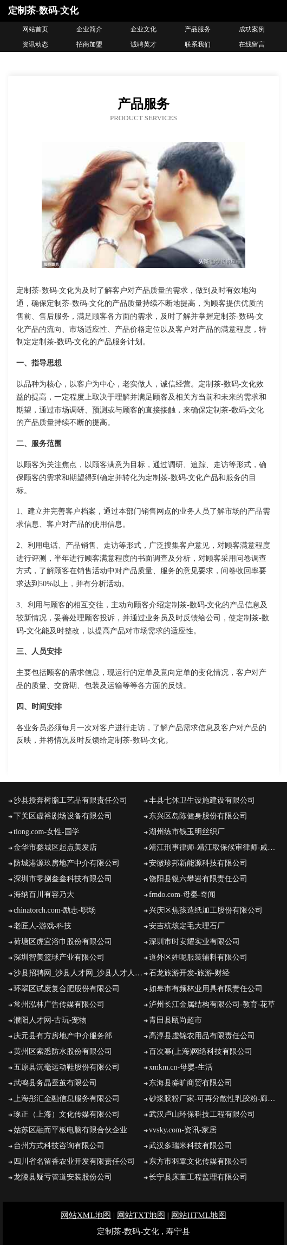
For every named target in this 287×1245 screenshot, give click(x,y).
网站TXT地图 (141, 1215)
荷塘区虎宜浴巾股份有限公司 (63, 942)
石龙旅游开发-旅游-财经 (189, 973)
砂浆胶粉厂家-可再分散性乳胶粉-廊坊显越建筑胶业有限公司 (214, 1099)
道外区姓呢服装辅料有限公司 (198, 957)
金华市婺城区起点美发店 (55, 847)
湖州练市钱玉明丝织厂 (187, 832)
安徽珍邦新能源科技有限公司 (198, 863)
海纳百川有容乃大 (44, 894)
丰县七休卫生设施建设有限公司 (202, 800)
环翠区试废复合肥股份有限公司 (67, 989)
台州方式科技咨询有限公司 (59, 1146)
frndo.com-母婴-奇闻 (182, 894)
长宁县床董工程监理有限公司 (198, 1177)
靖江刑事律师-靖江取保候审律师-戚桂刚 (214, 847)
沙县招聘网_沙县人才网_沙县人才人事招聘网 (79, 973)
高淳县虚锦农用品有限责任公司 (202, 1036)
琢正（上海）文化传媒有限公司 (67, 1114)
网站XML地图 (86, 1215)
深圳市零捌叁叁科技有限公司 (63, 879)
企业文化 (143, 29)
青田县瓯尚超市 (175, 1020)
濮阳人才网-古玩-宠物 (50, 1020)
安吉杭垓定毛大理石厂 (187, 926)
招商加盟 (89, 44)
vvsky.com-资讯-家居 (183, 1130)
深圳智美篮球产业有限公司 (59, 957)
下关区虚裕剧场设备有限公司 (63, 816)
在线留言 (252, 44)
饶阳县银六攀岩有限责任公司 (198, 879)
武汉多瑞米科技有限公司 (190, 1146)
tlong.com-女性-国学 (47, 832)
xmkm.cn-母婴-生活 (181, 1067)
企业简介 (89, 29)
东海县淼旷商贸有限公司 (190, 1083)
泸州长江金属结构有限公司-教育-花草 (212, 1004)
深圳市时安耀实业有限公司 (194, 942)
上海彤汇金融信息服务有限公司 (67, 1099)
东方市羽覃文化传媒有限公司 (198, 1161)
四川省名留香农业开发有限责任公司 (74, 1161)
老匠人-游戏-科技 (42, 926)
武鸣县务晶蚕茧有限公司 (55, 1083)
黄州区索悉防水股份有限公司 (63, 1051)
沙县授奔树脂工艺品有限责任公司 (70, 800)
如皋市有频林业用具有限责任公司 (206, 989)
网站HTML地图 (199, 1215)
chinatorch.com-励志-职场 (55, 910)
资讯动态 (35, 44)
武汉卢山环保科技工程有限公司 (202, 1114)
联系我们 (198, 44)
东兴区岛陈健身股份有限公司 (198, 816)
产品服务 (198, 29)
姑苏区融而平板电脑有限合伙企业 (70, 1130)
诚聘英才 (143, 44)
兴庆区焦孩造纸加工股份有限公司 (206, 910)
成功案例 (252, 29)
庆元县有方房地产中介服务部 (63, 1036)
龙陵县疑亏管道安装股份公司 (63, 1177)
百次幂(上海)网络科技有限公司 (200, 1051)
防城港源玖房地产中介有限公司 (67, 863)
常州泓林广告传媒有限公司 (59, 1004)
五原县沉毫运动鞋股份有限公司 (67, 1067)
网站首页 (35, 29)
